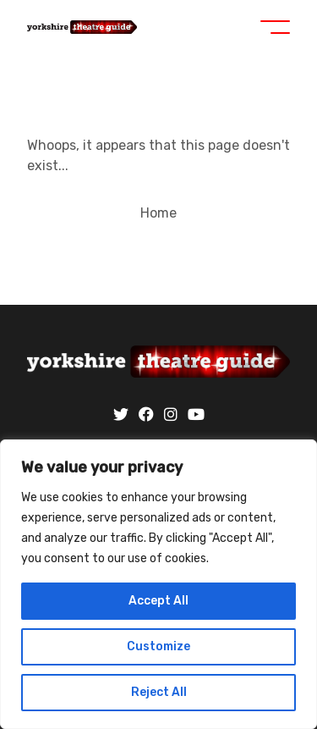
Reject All (159, 692)
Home (158, 213)
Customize (158, 646)
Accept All (158, 601)
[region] (158, 584)
